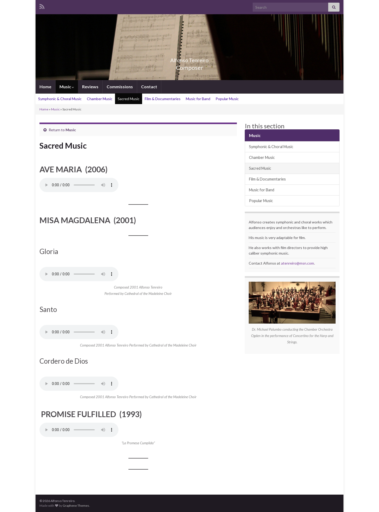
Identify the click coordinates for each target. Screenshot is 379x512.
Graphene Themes (76, 506)
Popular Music (227, 98)
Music (66, 86)
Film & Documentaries (163, 98)
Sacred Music (128, 98)
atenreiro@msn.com (297, 263)
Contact (149, 86)
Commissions (120, 86)
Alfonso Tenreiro (189, 59)
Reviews (90, 86)
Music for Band (198, 98)
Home (45, 86)
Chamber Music (99, 98)
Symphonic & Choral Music (60, 98)
